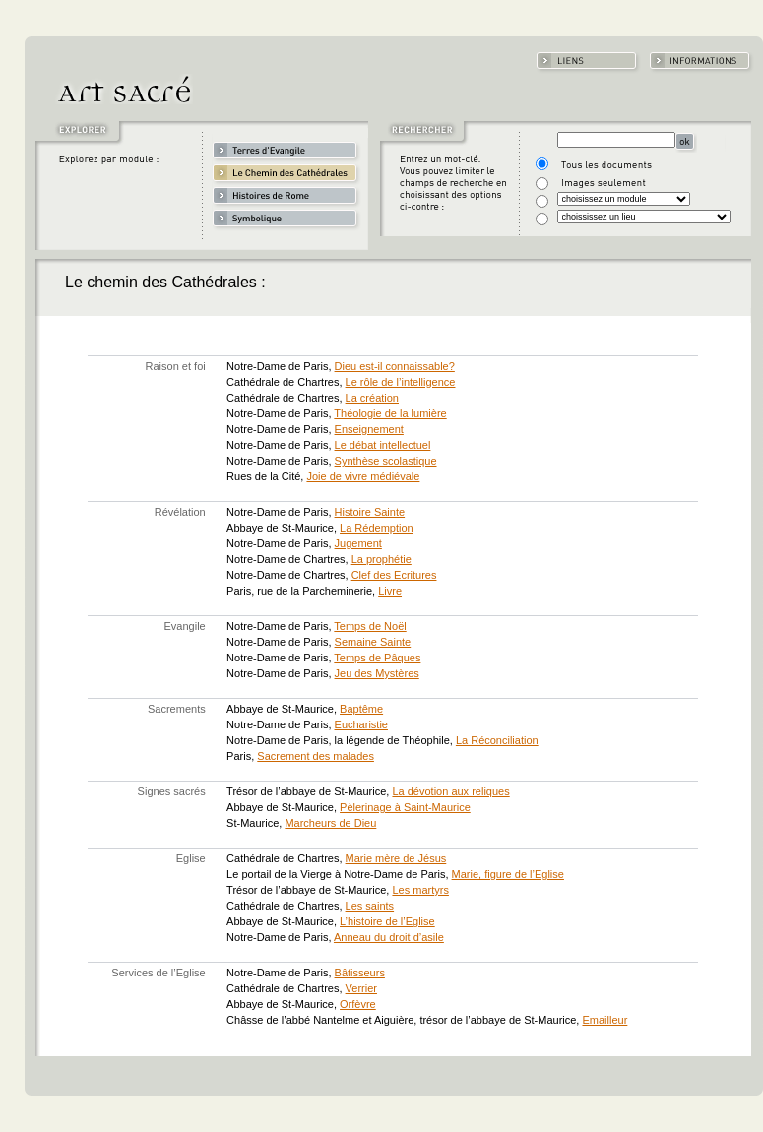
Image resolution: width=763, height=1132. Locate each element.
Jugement (358, 543)
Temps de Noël (370, 626)
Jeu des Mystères (377, 673)
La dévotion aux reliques (450, 791)
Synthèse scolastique (386, 461)
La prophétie (381, 559)
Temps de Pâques (377, 657)
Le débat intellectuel (383, 445)
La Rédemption (376, 528)
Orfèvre (358, 1004)
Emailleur (604, 1020)
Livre (390, 591)
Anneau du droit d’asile (389, 937)
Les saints (370, 906)
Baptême (361, 709)
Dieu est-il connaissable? (395, 366)
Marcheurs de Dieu (330, 823)
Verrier (361, 988)
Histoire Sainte (370, 512)
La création (372, 398)
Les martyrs (420, 890)
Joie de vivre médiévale (362, 476)
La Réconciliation (497, 740)
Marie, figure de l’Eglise (508, 874)
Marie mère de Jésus (396, 858)
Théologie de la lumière (390, 413)
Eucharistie (361, 724)
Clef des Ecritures (394, 575)
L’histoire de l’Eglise (387, 921)
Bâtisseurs (360, 972)
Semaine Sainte (373, 642)
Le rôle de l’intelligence (401, 382)
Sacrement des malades (315, 756)
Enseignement (369, 429)
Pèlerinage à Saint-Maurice (405, 807)
